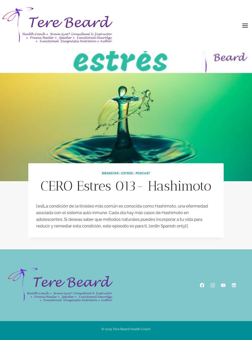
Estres (127, 173)
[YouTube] (223, 285)
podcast (143, 173)
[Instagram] (212, 285)
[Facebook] (201, 285)
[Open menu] (245, 25)
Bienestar (110, 173)
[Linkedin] (233, 285)
